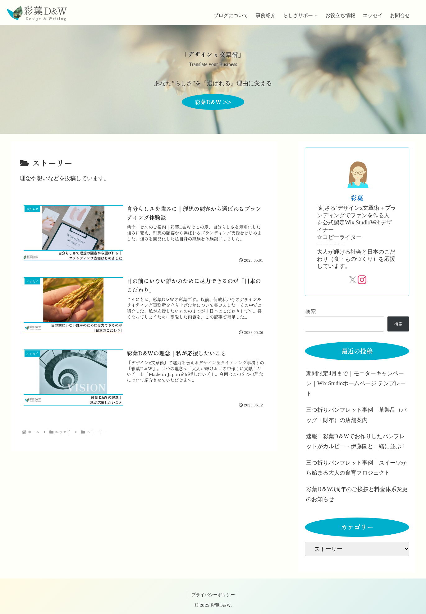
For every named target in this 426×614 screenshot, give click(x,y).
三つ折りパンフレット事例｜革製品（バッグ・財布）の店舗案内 (356, 415)
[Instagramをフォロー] (362, 280)
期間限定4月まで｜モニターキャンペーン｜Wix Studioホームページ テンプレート (355, 383)
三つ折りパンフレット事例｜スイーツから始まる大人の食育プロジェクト (356, 468)
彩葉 (357, 197)
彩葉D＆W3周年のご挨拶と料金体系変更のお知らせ (357, 494)
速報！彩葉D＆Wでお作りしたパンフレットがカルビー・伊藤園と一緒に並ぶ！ (356, 441)
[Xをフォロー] (353, 280)
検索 (310, 311)
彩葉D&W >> (213, 102)
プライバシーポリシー (213, 595)
